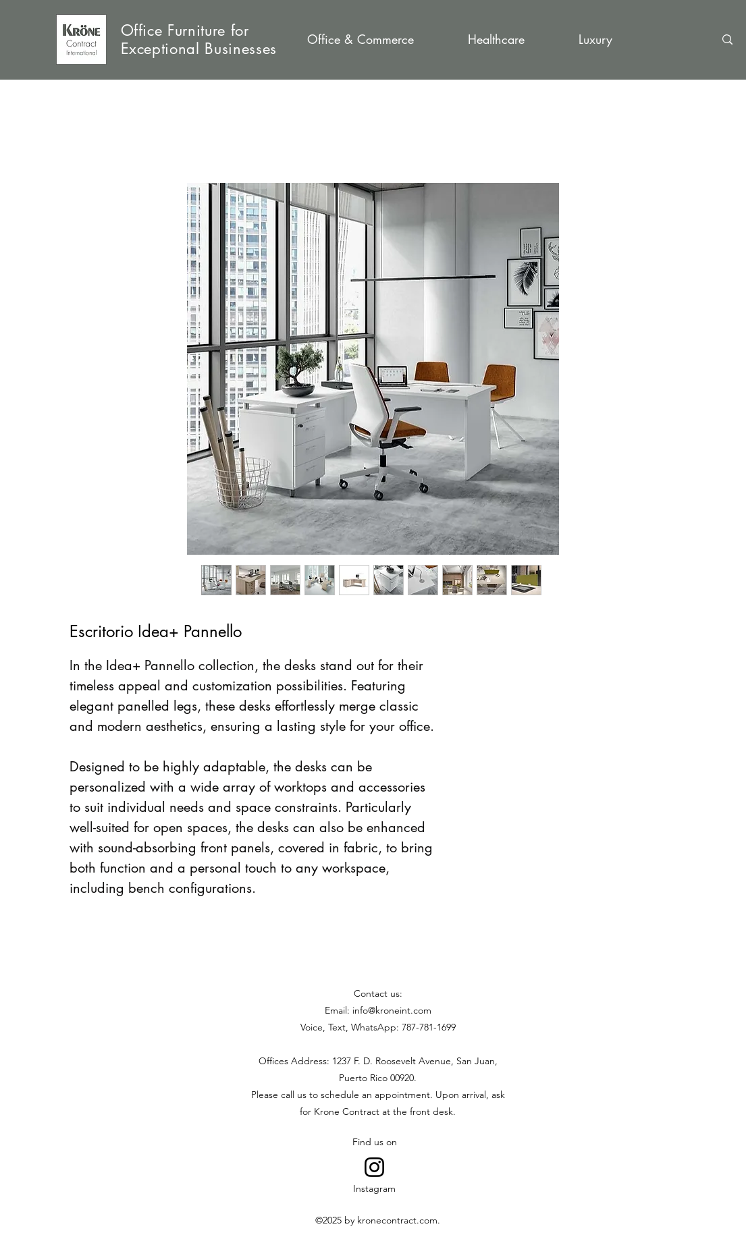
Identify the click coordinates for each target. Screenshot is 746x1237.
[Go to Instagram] (374, 1167)
